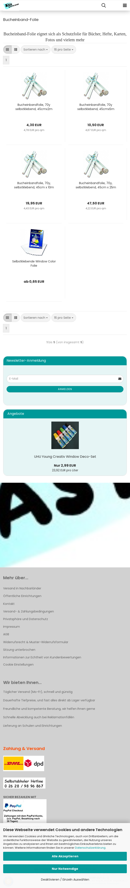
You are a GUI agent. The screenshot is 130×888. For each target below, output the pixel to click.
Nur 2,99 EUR (65, 465)
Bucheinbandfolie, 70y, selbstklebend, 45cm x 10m (34, 185)
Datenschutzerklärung (90, 848)
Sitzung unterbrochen (19, 650)
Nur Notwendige (65, 869)
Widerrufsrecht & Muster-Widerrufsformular (35, 642)
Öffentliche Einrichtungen (22, 596)
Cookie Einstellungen (18, 664)
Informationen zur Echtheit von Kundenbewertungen (42, 657)
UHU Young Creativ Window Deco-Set (65, 456)
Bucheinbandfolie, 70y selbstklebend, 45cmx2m (33, 107)
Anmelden (65, 389)
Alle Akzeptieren (65, 856)
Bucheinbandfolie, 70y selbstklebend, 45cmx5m (95, 107)
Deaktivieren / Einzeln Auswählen (65, 879)
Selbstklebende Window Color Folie (34, 263)
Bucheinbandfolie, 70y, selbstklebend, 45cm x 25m (96, 185)
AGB (6, 634)
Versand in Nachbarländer (22, 588)
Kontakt (9, 604)
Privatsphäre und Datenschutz (25, 619)
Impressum (11, 627)
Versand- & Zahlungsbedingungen (28, 611)
